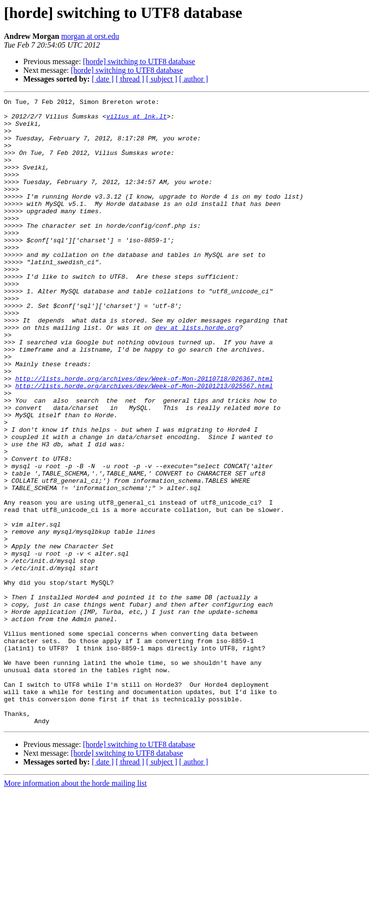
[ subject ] (161, 79)
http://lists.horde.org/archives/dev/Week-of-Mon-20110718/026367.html (143, 435)
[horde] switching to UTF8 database (139, 61)
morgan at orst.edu (90, 36)
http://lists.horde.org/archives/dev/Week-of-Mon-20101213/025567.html (143, 444)
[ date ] (103, 79)
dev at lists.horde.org (197, 374)
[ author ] (193, 79)
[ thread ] (130, 79)
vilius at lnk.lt (136, 120)
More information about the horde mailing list (75, 908)
